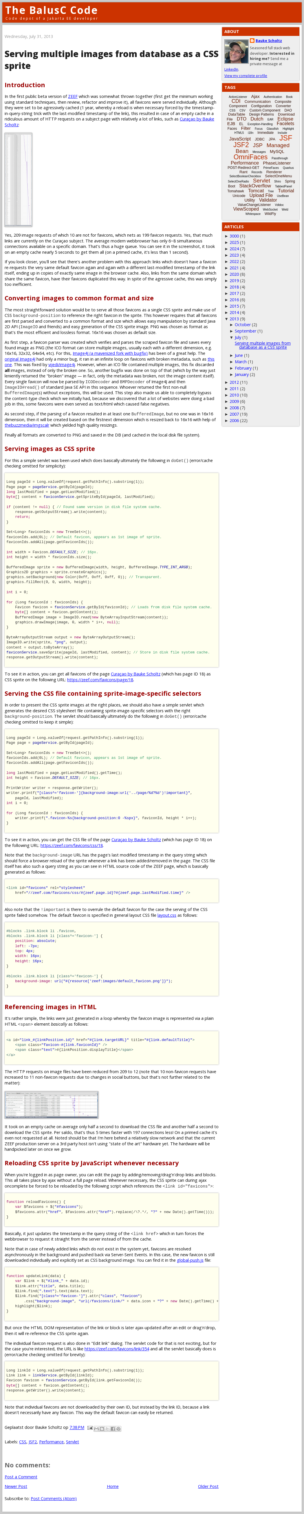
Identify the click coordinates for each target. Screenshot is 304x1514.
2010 (234, 395)
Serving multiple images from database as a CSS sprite (263, 345)
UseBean (283, 196)
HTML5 (239, 132)
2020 (234, 274)
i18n (250, 132)
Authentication (273, 96)
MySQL (277, 151)
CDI (236, 101)
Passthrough (280, 158)
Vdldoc (279, 205)
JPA (272, 139)
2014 (234, 312)
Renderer (274, 172)
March (241, 361)
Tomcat (256, 190)
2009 (234, 401)
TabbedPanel (283, 186)
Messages (259, 152)
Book (289, 96)
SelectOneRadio (238, 181)
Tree (271, 191)
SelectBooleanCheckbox (245, 176)
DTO (241, 118)
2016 (234, 299)
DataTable (236, 114)
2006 (234, 420)
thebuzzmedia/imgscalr (27, 425)
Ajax (255, 96)
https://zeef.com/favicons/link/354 (117, 1349)
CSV (242, 110)
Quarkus (288, 167)
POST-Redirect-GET (243, 168)
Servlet (72, 1441)
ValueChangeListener (254, 205)
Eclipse (285, 119)
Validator (268, 200)
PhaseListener (277, 162)
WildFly (270, 214)
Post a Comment (21, 1477)
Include (282, 132)
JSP (258, 145)
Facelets (285, 123)
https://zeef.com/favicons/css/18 (72, 845)
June (239, 355)
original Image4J (20, 359)
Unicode (238, 196)
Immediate (265, 133)
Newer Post (16, 1486)
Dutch (256, 119)
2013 (234, 319)
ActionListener (238, 96)
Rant (243, 172)
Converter (283, 106)
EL (241, 124)
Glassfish (273, 128)
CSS (22, 1441)
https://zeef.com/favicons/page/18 (100, 679)
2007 (234, 414)
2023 (234, 255)
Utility (249, 200)
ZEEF (73, 96)
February (243, 368)
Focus (259, 128)
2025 (234, 242)
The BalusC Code (51, 10)
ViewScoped (246, 209)
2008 (234, 407)
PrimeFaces (271, 167)
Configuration (261, 106)
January (242, 374)
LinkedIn (231, 69)
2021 (234, 268)
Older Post (208, 1486)
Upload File (261, 195)
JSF (285, 138)
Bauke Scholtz (269, 40)
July (238, 337)
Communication (258, 101)
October (243, 324)
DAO (288, 110)
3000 (234, 236)
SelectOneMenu (278, 176)
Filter (246, 128)
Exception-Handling (260, 124)
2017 (234, 293)
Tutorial (286, 190)
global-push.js (190, 1260)
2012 (234, 382)
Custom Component (265, 110)
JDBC (260, 139)
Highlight (288, 128)
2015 (234, 306)
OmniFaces (251, 157)
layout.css (167, 915)
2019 (234, 280)
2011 (234, 388)
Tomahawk (235, 191)
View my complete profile (245, 75)
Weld (285, 209)
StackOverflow (255, 186)
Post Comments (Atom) (54, 1498)
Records (257, 172)
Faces (232, 129)
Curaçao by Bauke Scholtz (135, 674)
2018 (234, 287)
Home (113, 1486)
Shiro (277, 181)
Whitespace (253, 213)
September (245, 331)
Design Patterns (261, 114)
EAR (271, 119)
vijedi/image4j (61, 364)
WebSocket (270, 209)
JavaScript (240, 138)
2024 (234, 248)
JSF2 (33, 1441)
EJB (231, 123)
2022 (234, 261)
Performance (51, 1441)
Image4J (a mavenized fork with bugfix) (110, 353)
